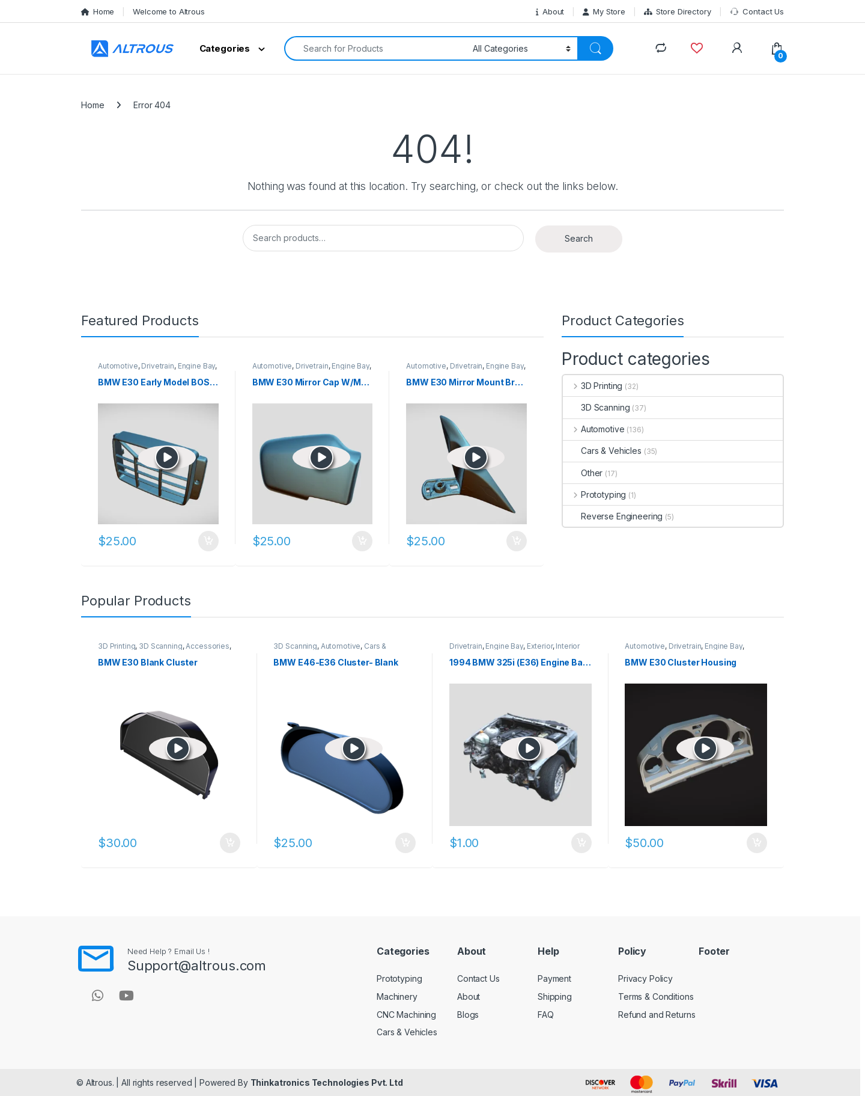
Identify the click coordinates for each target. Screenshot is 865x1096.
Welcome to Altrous (168, 11)
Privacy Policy (645, 978)
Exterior (540, 646)
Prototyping (594, 494)
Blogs (468, 1014)
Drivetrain (157, 365)
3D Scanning (596, 407)
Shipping (555, 996)
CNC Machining (406, 1014)
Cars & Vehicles (602, 450)
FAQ (546, 1014)
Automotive (118, 365)
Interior (568, 646)
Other (582, 473)
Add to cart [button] (208, 541)
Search (579, 238)
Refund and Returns (656, 1014)
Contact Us (757, 12)
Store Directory (677, 11)
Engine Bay (197, 365)
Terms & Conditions (655, 996)
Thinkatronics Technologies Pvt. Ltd (326, 1082)
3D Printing (592, 386)
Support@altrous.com (196, 965)
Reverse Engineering (613, 516)
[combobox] (375, 48)
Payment (554, 978)
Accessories (207, 646)
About (550, 11)
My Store (604, 11)
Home (97, 11)
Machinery (397, 996)
